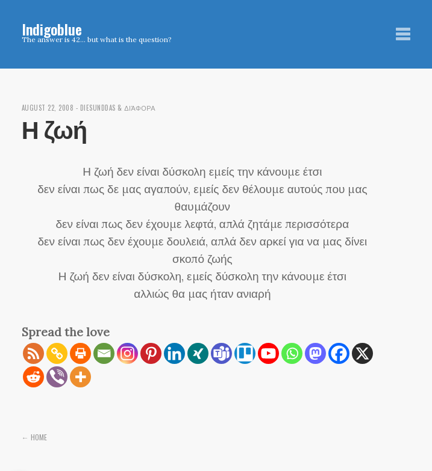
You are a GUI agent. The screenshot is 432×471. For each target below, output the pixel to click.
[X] (362, 353)
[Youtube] (268, 353)
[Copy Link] (56, 353)
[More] (80, 376)
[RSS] (33, 353)
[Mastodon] (315, 353)
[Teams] (221, 353)
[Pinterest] (150, 353)
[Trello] (244, 353)
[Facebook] (338, 353)
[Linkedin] (174, 353)
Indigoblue (52, 29)
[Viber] (56, 376)
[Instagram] (127, 353)
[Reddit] (33, 376)
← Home (34, 437)
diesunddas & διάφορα (118, 107)
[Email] (103, 353)
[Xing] (197, 353)
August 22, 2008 (48, 107)
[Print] (80, 353)
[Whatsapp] (291, 353)
